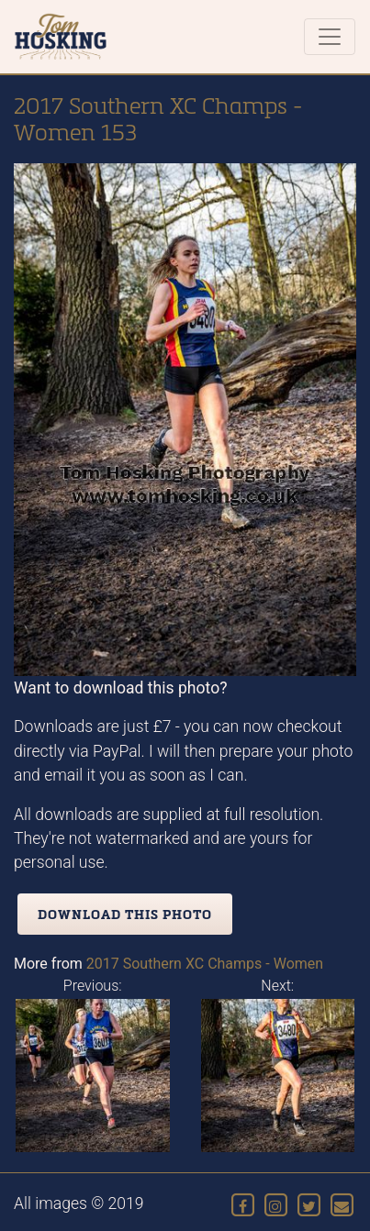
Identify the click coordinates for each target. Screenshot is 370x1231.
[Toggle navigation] (329, 36)
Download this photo (125, 914)
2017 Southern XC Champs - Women (204, 963)
